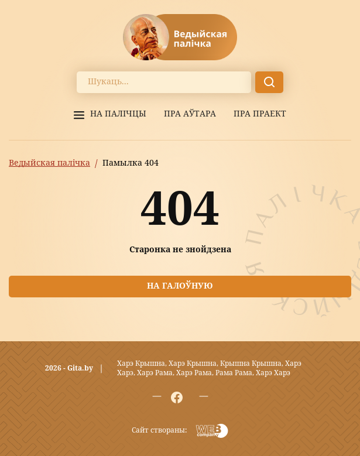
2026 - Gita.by (69, 368)
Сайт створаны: (159, 430)
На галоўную (180, 286)
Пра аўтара (190, 114)
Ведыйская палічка (49, 163)
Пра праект (260, 114)
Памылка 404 (130, 163)
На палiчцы (118, 114)
